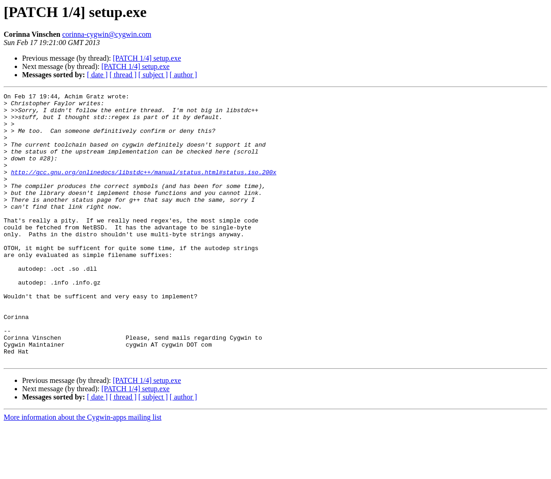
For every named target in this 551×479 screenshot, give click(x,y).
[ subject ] (153, 75)
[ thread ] (123, 75)
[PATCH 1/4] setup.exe (147, 58)
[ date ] (97, 75)
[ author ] (183, 75)
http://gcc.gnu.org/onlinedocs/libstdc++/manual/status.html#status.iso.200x (143, 188)
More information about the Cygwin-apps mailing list (82, 471)
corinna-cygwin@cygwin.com (106, 34)
